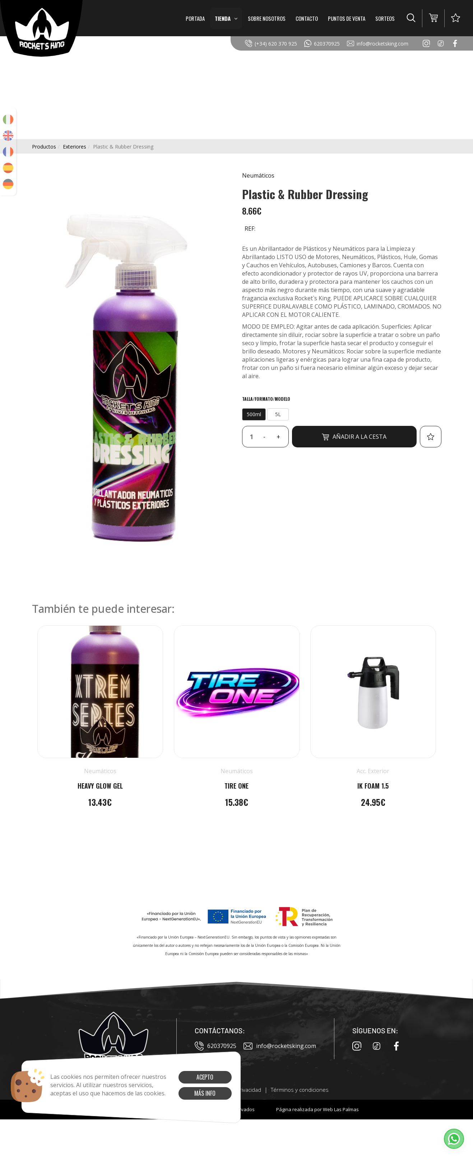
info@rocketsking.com (377, 43)
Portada (195, 18)
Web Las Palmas (341, 1109)
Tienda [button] (226, 18)
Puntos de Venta (346, 18)
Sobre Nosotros (267, 18)
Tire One (236, 785)
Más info (204, 1093)
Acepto (204, 1077)
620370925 (322, 43)
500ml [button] (254, 414)
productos (44, 146)
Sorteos (385, 18)
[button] (411, 18)
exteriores (74, 146)
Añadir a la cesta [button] (354, 437)
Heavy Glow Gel (100, 785)
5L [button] (278, 414)
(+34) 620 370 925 (271, 43)
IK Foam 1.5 (373, 785)
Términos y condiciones (300, 1089)
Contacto (307, 18)
